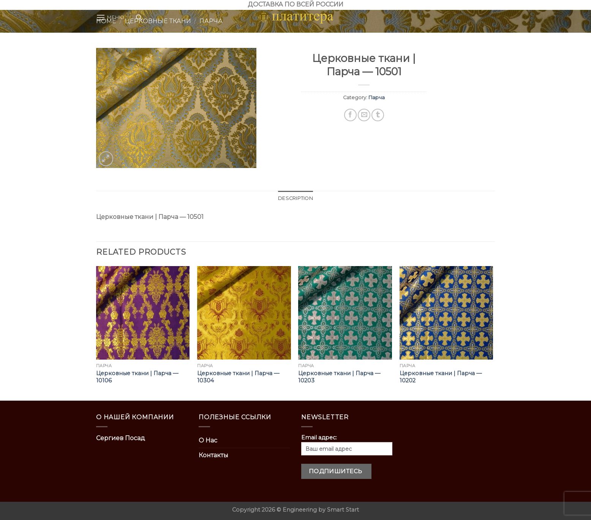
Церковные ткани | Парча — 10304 (238, 377)
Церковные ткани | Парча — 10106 (137, 377)
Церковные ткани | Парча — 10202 (441, 377)
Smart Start (343, 509)
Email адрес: (346, 444)
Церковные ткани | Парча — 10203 (339, 377)
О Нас (208, 440)
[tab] (295, 198)
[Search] (139, 17)
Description (295, 198)
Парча (376, 97)
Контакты (213, 455)
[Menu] (110, 17)
